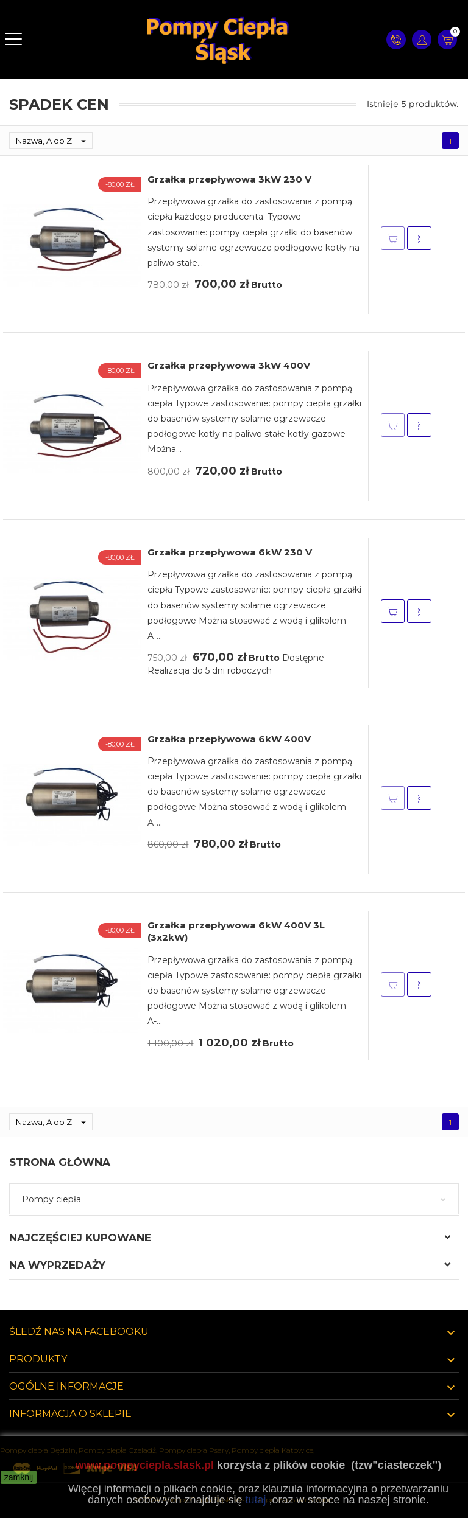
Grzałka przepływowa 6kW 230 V (229, 552)
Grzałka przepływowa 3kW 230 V (229, 179)
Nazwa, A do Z (54, 140)
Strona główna (59, 1162)
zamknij (18, 1477)
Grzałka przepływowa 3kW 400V (228, 365)
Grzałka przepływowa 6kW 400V (229, 739)
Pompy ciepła (51, 1199)
